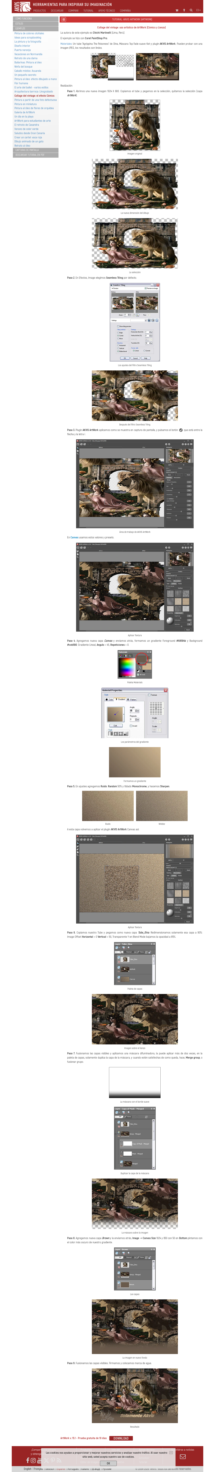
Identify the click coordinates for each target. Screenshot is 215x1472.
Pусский (107, 1469)
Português (73, 1469)
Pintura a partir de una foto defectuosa (35, 100)
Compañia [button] (125, 10)
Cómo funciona (23, 18)
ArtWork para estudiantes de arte (32, 121)
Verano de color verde (26, 129)
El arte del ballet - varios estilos (31, 87)
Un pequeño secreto (25, 75)
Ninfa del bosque (23, 66)
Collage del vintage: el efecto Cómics (34, 95)
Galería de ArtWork (24, 112)
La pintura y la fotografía (27, 41)
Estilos (19, 23)
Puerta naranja (22, 50)
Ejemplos (20, 28)
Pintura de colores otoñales (29, 33)
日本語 (96, 1469)
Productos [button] (39, 10)
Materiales (66, 44)
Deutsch (50, 1469)
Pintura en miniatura (25, 104)
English (27, 1469)
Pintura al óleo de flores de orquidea (34, 108)
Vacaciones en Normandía (28, 54)
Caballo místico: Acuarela (27, 71)
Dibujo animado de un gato (29, 141)
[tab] (35, 18)
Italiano (85, 1469)
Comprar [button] (73, 10)
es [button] (198, 10)
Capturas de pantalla (27, 150)
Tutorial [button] (88, 10)
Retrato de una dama (25, 58)
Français (38, 1469)
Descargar (57, 10)
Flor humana (21, 83)
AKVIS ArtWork (168, 44)
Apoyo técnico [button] (106, 10)
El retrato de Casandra (26, 125)
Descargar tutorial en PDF (30, 155)
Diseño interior (22, 46)
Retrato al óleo (22, 145)
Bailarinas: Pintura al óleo (28, 62)
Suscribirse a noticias (182, 1453)
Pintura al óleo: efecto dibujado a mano (35, 79)
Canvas (74, 537)
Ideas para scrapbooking (27, 37)
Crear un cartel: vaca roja (28, 137)
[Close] (171, 1453)
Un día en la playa (23, 116)
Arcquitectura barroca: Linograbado (33, 91)
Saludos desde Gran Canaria (29, 133)
